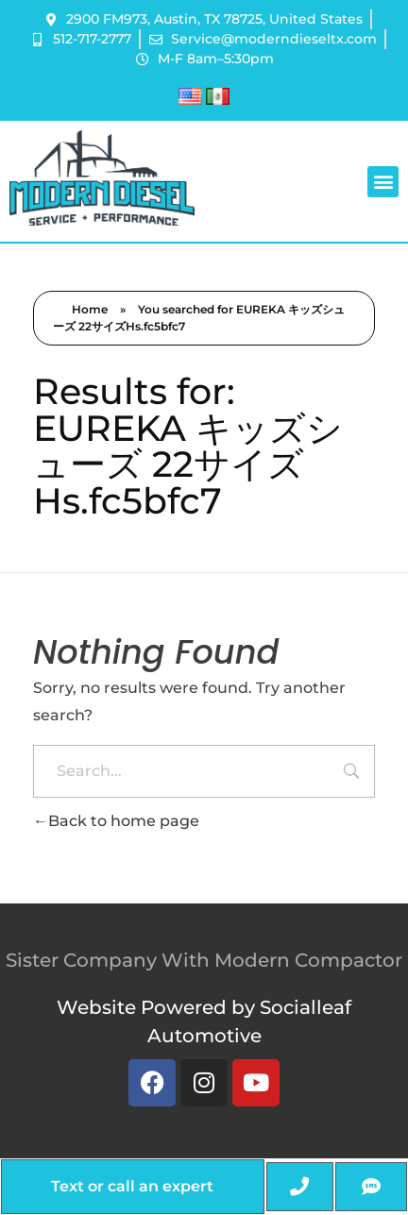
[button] (383, 181)
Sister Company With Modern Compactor (204, 960)
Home (90, 309)
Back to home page (116, 821)
